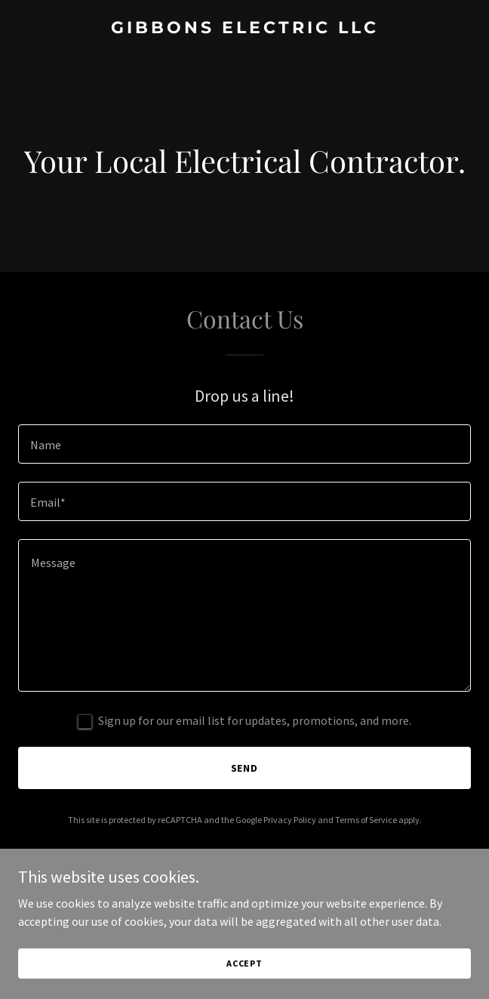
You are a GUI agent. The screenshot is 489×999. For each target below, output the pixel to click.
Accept (244, 963)
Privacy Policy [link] (289, 819)
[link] (244, 28)
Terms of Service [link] (366, 819)
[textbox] (244, 444)
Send (245, 768)
